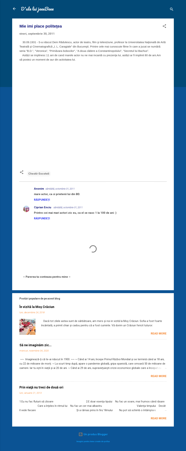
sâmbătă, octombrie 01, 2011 (60, 188)
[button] (164, 27)
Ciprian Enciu (43, 207)
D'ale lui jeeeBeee (37, 9)
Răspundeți (42, 199)
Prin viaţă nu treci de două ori (41, 387)
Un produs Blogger (93, 434)
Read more (159, 333)
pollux (107, 441)
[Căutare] (171, 9)
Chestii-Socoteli (38, 173)
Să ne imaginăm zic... (35, 345)
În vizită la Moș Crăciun (36, 307)
